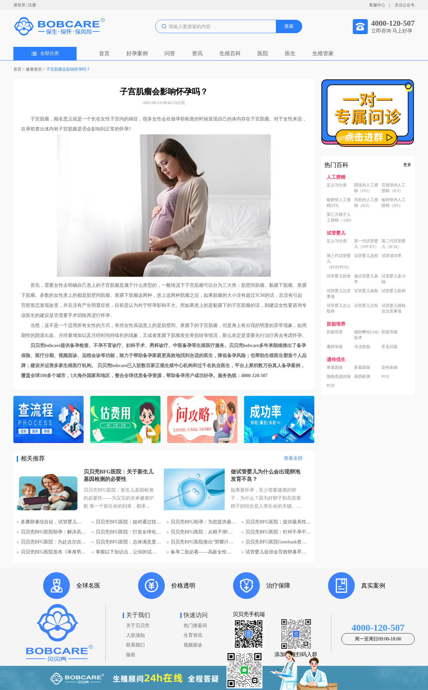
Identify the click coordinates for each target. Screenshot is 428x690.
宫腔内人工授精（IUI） (366, 202)
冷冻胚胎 (362, 346)
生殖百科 (230, 53)
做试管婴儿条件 (366, 279)
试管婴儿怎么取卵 (339, 308)
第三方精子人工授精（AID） (340, 217)
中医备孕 (182, 345)
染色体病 (390, 367)
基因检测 (362, 376)
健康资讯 (34, 69)
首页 (104, 53)
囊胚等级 (335, 346)
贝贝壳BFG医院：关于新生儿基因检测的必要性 (118, 475)
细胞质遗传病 (339, 376)
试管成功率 (392, 255)
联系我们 (135, 645)
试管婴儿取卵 (394, 290)
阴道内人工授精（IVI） (366, 188)
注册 (32, 5)
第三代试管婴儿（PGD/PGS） (339, 261)
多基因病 (362, 367)
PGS (385, 376)
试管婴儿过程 (366, 305)
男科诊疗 (158, 345)
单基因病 (335, 367)
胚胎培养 (335, 332)
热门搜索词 (195, 625)
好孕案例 (137, 53)
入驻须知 (135, 635)
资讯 (197, 53)
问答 (170, 53)
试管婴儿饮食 (339, 276)
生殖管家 (323, 53)
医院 (262, 53)
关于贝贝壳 (137, 625)
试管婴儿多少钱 (394, 279)
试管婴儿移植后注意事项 (394, 308)
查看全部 (293, 458)
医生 (290, 53)
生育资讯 (193, 635)
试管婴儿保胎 (366, 290)
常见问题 (390, 346)
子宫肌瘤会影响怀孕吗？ (68, 69)
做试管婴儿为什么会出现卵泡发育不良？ (265, 475)
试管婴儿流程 (366, 255)
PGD (331, 385)
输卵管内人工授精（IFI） (394, 202)
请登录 (19, 5)
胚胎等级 (390, 332)
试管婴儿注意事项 (339, 293)
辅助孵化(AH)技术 (366, 335)
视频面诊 (193, 645)
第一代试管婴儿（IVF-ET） (366, 244)
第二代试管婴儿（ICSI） (394, 244)
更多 (407, 164)
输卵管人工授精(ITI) (339, 202)
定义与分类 (337, 185)
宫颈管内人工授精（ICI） (394, 188)
